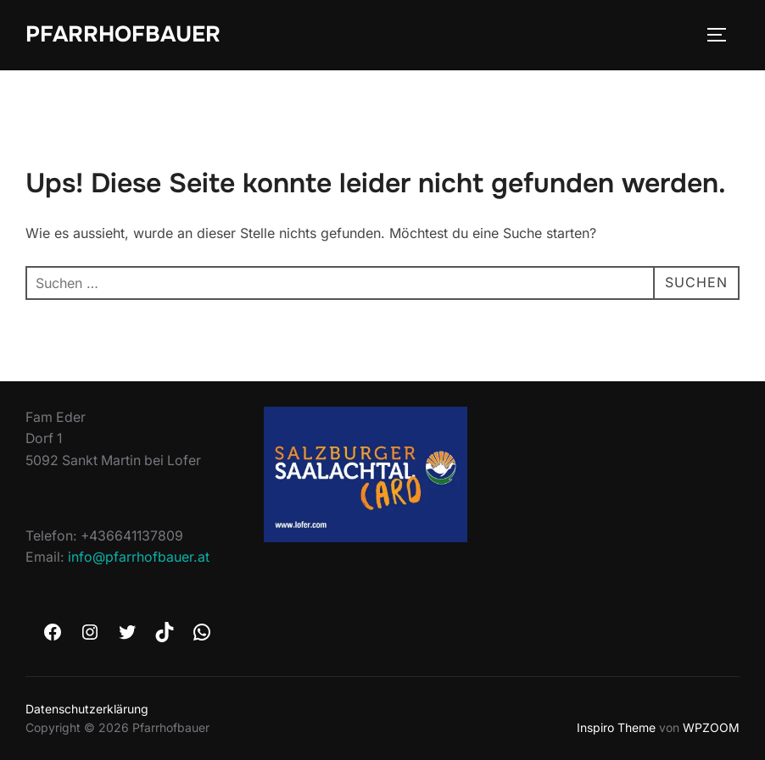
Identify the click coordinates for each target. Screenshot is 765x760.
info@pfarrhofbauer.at (138, 557)
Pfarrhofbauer (123, 34)
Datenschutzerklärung (86, 709)
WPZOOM (711, 727)
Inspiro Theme (616, 727)
